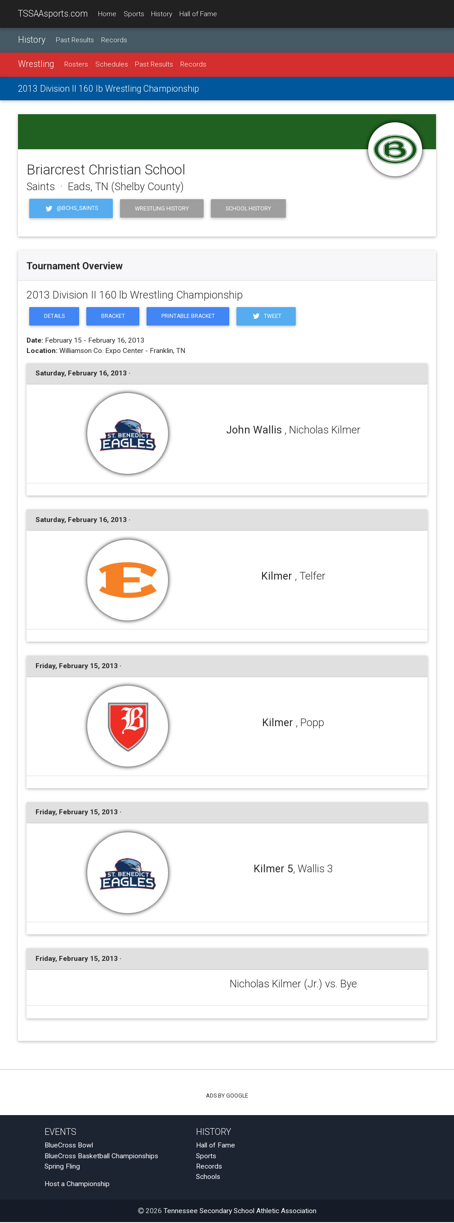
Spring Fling (62, 1167)
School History (248, 208)
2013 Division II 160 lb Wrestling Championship (108, 89)
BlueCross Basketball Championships (101, 1156)
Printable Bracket (191, 316)
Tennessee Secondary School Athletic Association (240, 1212)
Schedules (111, 65)
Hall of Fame (198, 14)
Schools (208, 1178)
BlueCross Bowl (69, 1146)
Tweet (270, 317)
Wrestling (36, 64)
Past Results (75, 40)
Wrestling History (162, 208)
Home (107, 14)
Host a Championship (77, 1184)
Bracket (114, 316)
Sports (134, 14)
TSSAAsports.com (53, 14)
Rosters (76, 65)
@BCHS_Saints (71, 208)
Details (54, 316)
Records (114, 40)
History (161, 14)
